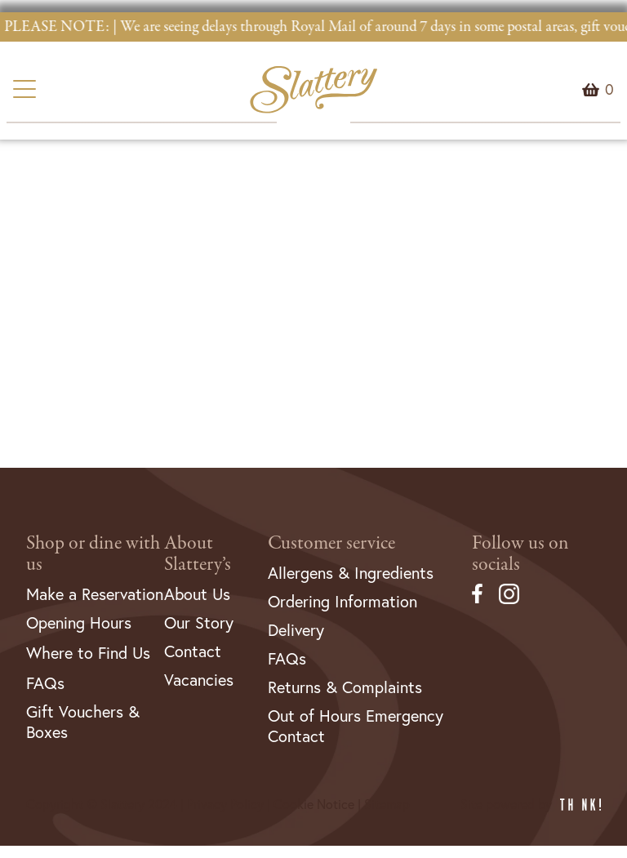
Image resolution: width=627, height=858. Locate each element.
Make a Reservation (94, 594)
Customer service (331, 543)
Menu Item (609, 90)
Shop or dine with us (93, 554)
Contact (192, 651)
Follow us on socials (520, 554)
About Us (197, 594)
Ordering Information (342, 601)
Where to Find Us (88, 652)
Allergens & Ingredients (351, 572)
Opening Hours (78, 622)
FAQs (45, 683)
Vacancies (198, 679)
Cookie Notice (313, 804)
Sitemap (387, 804)
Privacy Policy (225, 804)
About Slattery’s (197, 554)
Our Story (198, 622)
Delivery (296, 630)
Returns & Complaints (345, 687)
